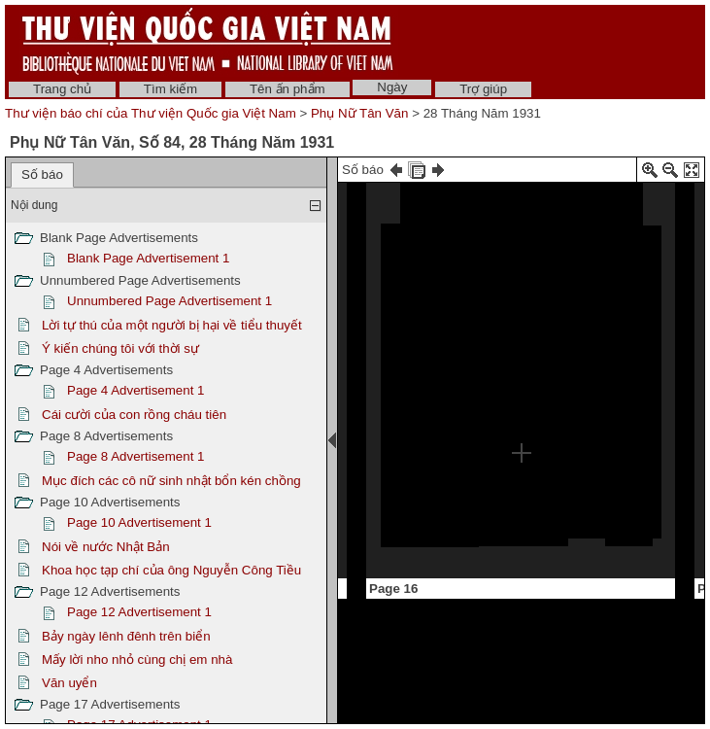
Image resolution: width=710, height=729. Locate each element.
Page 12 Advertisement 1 (139, 612)
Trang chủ (62, 89)
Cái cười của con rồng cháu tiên (134, 414)
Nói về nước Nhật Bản (106, 546)
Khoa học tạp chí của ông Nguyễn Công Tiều (171, 570)
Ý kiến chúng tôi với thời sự (120, 348)
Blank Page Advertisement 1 (148, 258)
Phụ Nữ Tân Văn (359, 113)
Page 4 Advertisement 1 (136, 390)
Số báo (42, 174)
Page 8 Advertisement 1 (136, 456)
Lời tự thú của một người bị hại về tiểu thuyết (172, 325)
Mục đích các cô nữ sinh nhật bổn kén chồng (171, 480)
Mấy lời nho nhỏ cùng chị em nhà (137, 659)
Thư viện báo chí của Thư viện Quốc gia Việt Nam (150, 113)
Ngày (392, 87)
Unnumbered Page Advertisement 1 (169, 301)
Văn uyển (69, 683)
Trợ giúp (483, 89)
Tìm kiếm (170, 89)
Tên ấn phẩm (287, 89)
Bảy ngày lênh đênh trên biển (126, 636)
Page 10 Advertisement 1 (139, 522)
